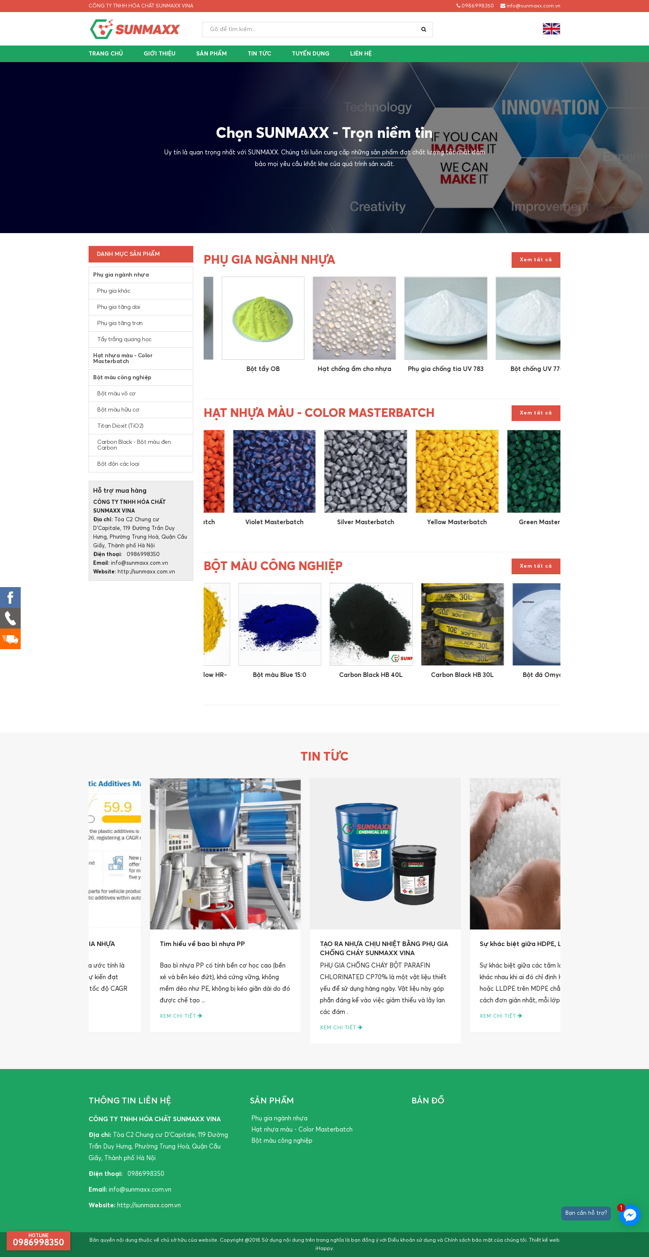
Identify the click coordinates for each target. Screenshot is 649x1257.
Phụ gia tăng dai (118, 307)
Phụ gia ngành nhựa (121, 275)
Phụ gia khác (113, 291)
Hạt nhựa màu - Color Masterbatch (122, 358)
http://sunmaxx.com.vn (146, 572)
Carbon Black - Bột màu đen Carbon (134, 445)
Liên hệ (361, 54)
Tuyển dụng (310, 54)
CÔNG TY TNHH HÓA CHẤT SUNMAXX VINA (141, 6)
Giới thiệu (159, 54)
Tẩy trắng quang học (124, 339)
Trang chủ (106, 54)
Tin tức (259, 54)
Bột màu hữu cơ (118, 410)
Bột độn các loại (118, 464)
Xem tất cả (536, 260)
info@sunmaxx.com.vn (530, 6)
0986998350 (475, 6)
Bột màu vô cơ (116, 394)
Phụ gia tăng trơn (120, 323)
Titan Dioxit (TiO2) (120, 426)
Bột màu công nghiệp (122, 377)
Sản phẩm (211, 54)
